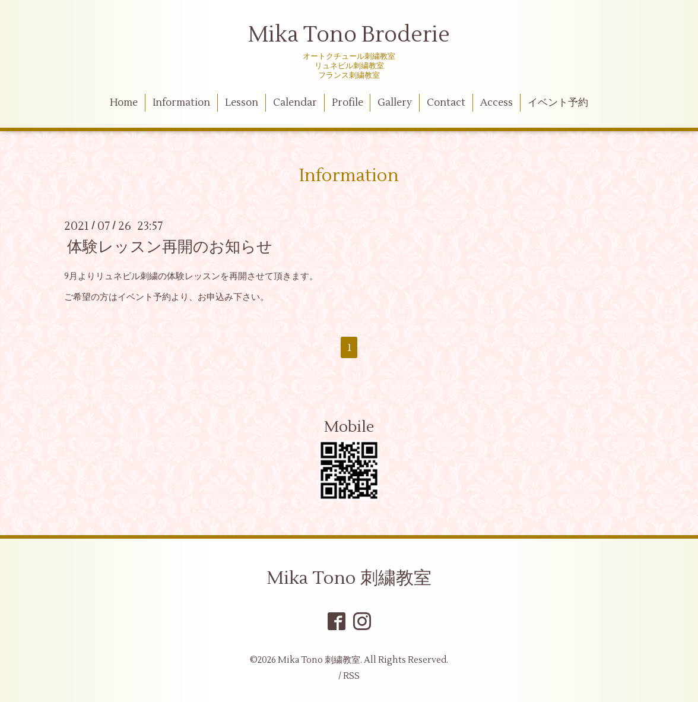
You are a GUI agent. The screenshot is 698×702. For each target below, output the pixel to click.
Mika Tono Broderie (349, 35)
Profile (347, 102)
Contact (446, 102)
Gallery (394, 102)
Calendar (295, 102)
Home (124, 102)
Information (181, 102)
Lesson (241, 102)
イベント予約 (558, 102)
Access (496, 102)
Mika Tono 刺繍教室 (349, 578)
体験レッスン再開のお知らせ (169, 247)
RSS (351, 676)
